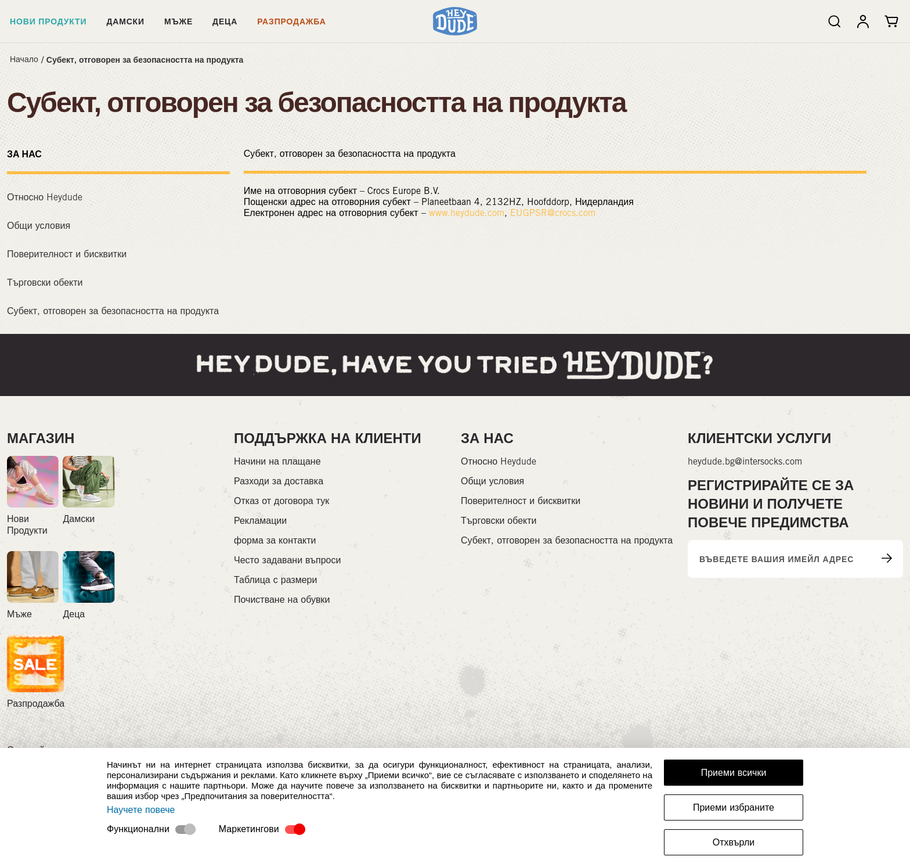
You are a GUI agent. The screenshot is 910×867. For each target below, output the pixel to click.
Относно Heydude (44, 197)
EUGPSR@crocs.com (552, 212)
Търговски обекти (45, 282)
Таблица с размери (275, 579)
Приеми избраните (733, 807)
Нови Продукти (48, 21)
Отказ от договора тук (281, 500)
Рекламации (260, 520)
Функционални (138, 829)
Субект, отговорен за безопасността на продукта (145, 59)
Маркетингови (249, 829)
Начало (24, 59)
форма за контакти (275, 540)
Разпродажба (291, 21)
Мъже (178, 21)
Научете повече (141, 809)
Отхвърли (733, 842)
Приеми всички (734, 772)
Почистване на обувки (282, 599)
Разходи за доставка (278, 481)
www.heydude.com (466, 212)
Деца (224, 21)
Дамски (125, 21)
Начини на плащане (277, 461)
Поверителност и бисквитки (67, 254)
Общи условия (38, 225)
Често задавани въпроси (287, 560)
